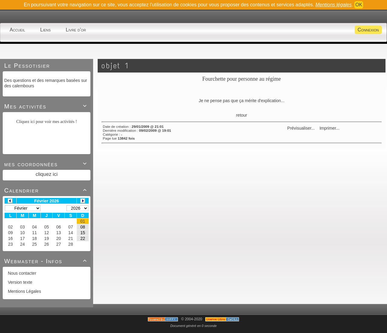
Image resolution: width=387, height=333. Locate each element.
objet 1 (115, 65)
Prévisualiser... (301, 128)
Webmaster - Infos (46, 261)
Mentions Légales (24, 291)
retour (241, 115)
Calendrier (46, 190)
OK (358, 4)
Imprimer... (329, 128)
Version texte (19, 282)
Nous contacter (21, 273)
